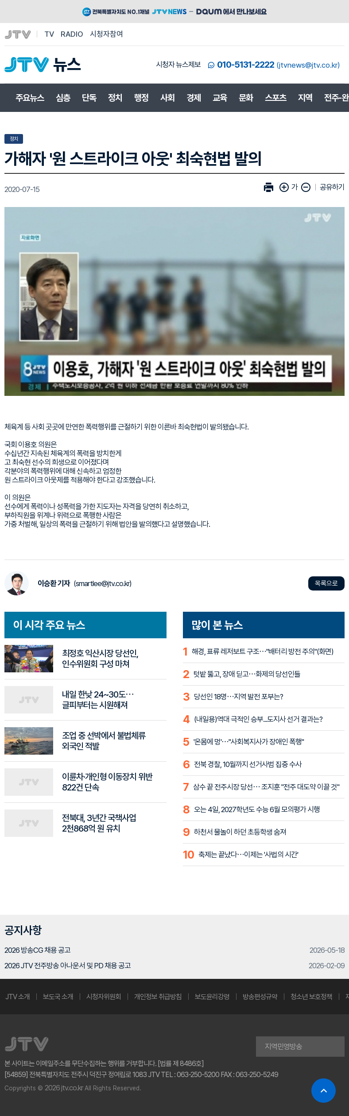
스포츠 (275, 97)
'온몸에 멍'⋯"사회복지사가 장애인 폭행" (249, 741)
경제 (193, 97)
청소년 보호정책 (311, 997)
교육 (220, 97)
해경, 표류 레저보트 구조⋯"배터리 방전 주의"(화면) (262, 651)
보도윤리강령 (212, 997)
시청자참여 (106, 34)
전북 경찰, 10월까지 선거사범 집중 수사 (248, 764)
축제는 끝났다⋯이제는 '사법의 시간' (248, 854)
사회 (167, 97)
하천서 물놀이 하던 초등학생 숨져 (240, 832)
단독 (89, 97)
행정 (141, 97)
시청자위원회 (103, 997)
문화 (246, 97)
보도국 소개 (58, 997)
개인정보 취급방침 (158, 997)
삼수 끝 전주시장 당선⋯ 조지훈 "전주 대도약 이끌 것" (266, 786)
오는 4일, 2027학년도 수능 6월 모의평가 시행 (257, 809)
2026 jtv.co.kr (64, 1087)
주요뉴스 (30, 97)
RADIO (72, 34)
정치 (115, 97)
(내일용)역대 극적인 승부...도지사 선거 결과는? (258, 719)
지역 (305, 97)
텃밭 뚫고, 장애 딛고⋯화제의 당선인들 (247, 674)
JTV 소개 (17, 997)
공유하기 (332, 187)
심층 (63, 97)
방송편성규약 (260, 997)
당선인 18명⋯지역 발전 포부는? (238, 696)
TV (49, 34)
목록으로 (326, 583)
